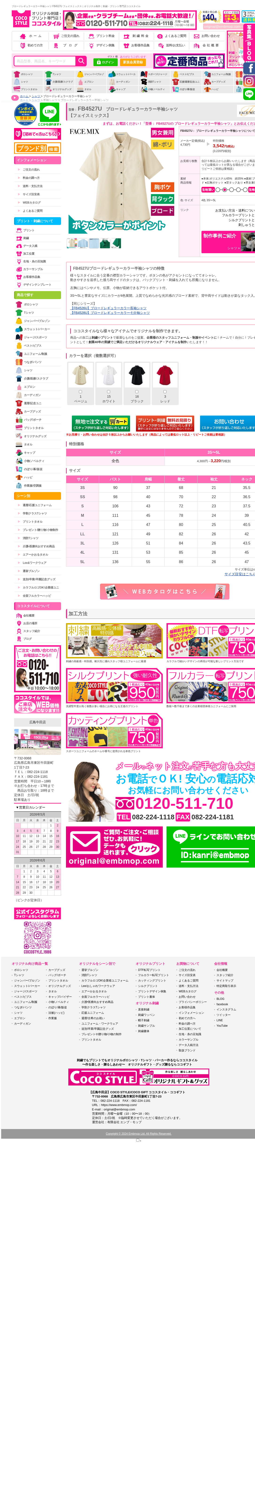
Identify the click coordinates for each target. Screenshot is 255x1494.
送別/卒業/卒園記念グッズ (36, 579)
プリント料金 (101, 36)
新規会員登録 (133, 62)
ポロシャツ (23, 74)
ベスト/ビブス (183, 74)
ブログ (66, 45)
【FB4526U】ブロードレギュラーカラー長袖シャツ (108, 308)
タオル (84, 89)
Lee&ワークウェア (32, 562)
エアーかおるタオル (33, 554)
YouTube (222, 1025)
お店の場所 (26, 623)
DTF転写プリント (149, 970)
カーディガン (119, 81)
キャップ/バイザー (60, 996)
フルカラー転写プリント (153, 975)
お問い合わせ (206, 36)
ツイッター (223, 1015)
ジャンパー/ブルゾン (90, 77)
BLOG (220, 999)
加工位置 (25, 253)
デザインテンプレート (33, 284)
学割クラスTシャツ (32, 513)
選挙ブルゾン (29, 571)
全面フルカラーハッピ (34, 595)
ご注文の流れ (66, 36)
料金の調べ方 (29, 177)
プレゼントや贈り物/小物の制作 (101, 1034)
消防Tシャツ (150, 81)
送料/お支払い (171, 45)
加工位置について (190, 1028)
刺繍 (22, 238)
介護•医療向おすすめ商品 (36, 546)
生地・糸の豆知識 (30, 261)
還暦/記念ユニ (28, 403)
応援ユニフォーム (92, 1012)
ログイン (105, 62)
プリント (25, 230)
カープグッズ (214, 81)
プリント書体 (146, 996)
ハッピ (211, 89)
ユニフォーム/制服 (217, 74)
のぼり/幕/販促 (183, 89)
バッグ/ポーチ (28, 419)
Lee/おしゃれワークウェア (98, 986)
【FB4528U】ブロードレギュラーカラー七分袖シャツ (110, 313)
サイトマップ (224, 980)
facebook (222, 1004)
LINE (219, 1020)
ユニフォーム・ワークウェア (99, 1023)
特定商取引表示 (226, 986)
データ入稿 (26, 245)
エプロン (85, 81)
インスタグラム (226, 1009)
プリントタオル (25, 89)
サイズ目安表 (29, 194)
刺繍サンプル (146, 1025)
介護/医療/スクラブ (59, 81)
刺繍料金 (136, 36)
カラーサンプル (29, 269)
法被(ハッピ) (56, 1012)
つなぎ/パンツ (28, 362)
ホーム (31, 36)
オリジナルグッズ (58, 89)
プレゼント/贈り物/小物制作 (38, 529)
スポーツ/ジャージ (153, 74)
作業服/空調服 (28, 485)
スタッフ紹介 (27, 631)
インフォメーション (191, 1012)
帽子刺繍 (143, 1020)
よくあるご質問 (171, 36)
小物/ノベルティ (152, 89)
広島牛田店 (37, 722)
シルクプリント (148, 986)
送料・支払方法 (30, 186)
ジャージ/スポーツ (31, 337)
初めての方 (31, 45)
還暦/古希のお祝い (93, 1018)
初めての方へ (187, 1018)
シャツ (20, 81)
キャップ (116, 89)
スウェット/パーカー (121, 77)
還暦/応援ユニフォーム (35, 505)
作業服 (52, 1018)
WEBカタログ (29, 202)
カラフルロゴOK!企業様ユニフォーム (105, 980)
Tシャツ (53, 74)
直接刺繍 (143, 1009)
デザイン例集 (101, 45)
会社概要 (206, 45)
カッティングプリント (152, 980)
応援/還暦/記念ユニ (186, 81)
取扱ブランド (187, 1050)
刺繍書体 (143, 1031)
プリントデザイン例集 (152, 991)
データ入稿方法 (188, 1045)
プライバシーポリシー (193, 1002)
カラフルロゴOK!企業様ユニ (38, 587)
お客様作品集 (136, 45)
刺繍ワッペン (146, 1015)
